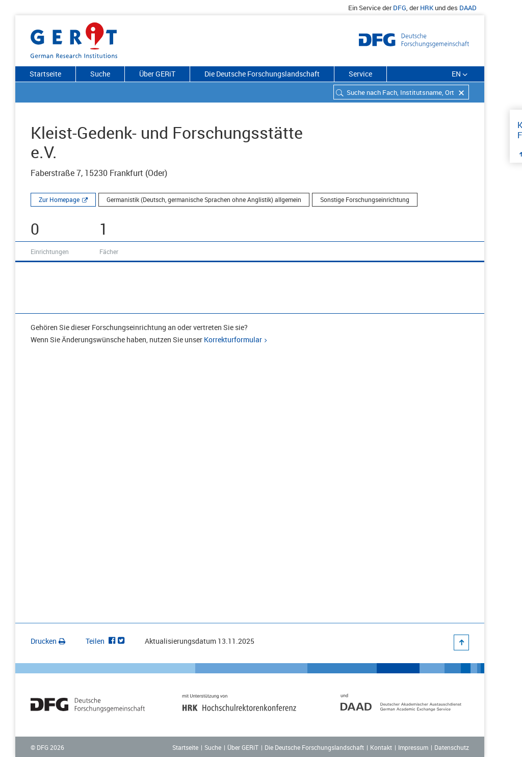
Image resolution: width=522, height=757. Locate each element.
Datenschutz (451, 747)
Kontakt (381, 747)
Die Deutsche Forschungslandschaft (262, 74)
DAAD (468, 7)
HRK (426, 7)
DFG (399, 7)
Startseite (45, 74)
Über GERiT (157, 74)
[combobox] (401, 92)
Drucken (48, 641)
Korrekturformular (233, 339)
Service (360, 74)
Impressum (413, 747)
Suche (100, 74)
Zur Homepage (59, 199)
